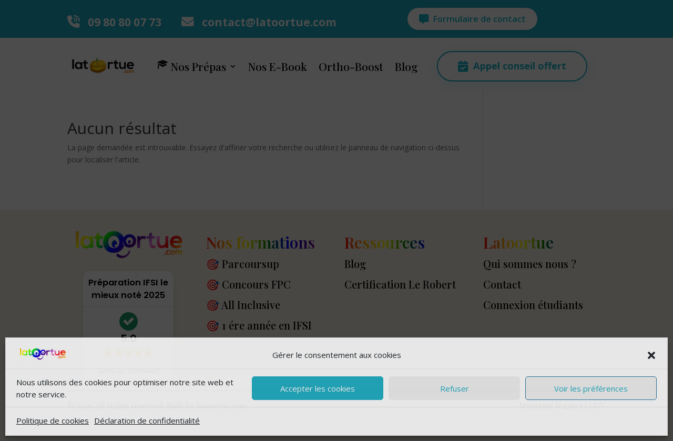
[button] (651, 355)
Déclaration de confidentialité (147, 420)
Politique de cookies (52, 420)
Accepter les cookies (317, 388)
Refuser (454, 388)
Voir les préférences (591, 388)
